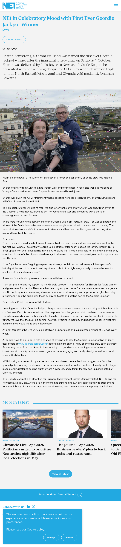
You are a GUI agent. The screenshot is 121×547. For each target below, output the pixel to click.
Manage (51, 537)
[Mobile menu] (115, 5)
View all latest (60, 473)
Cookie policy (35, 529)
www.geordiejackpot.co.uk (33, 343)
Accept (69, 537)
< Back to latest (14, 39)
